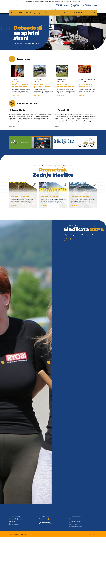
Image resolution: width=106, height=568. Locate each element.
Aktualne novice (15, 79)
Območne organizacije (33, 13)
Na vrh (95, 534)
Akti (45, 13)
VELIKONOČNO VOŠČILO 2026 (86, 85)
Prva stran (89, 534)
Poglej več (15, 95)
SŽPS (21, 13)
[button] (2, 25)
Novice (52, 13)
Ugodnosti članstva (65, 13)
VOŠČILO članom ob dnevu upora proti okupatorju (20, 86)
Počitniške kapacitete (81, 13)
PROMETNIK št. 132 (50, 197)
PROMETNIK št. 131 (80, 197)
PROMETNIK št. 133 (20, 197)
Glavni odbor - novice (61, 79)
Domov (13, 13)
